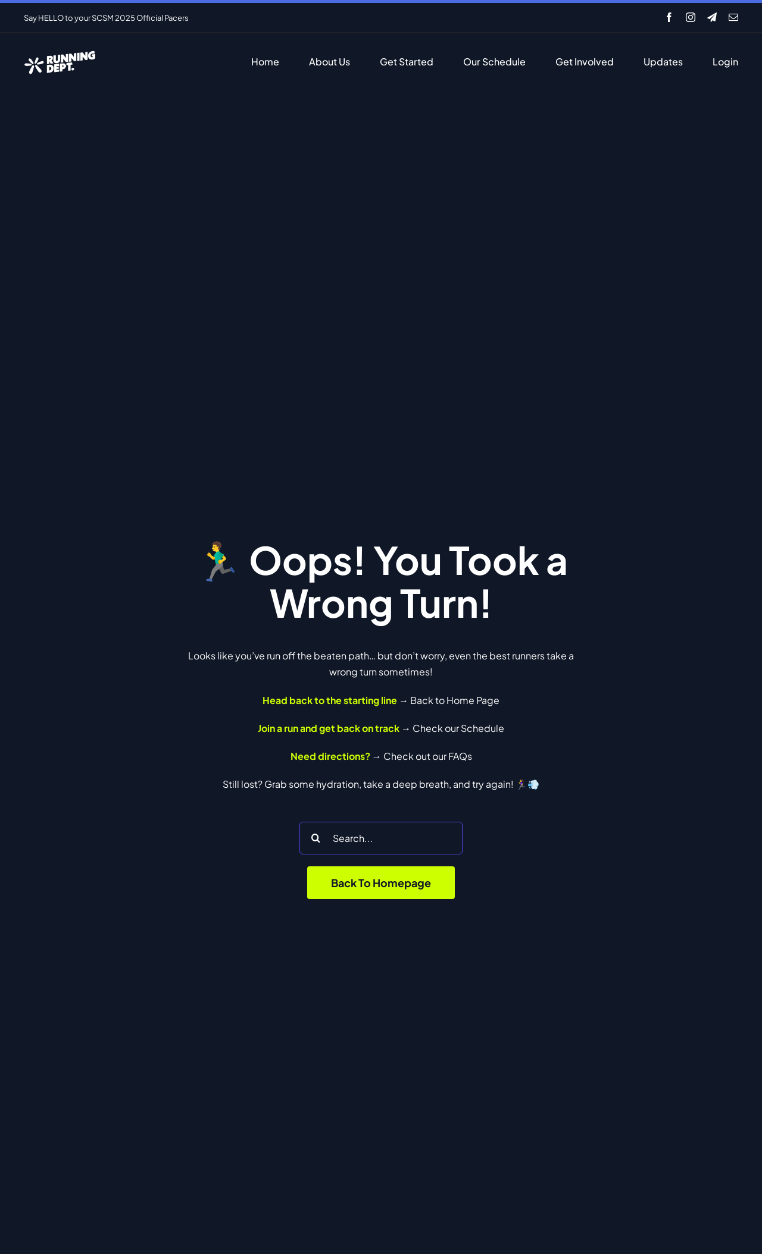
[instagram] (690, 17)
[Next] (357, 17)
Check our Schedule (458, 728)
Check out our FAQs (427, 756)
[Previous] (343, 17)
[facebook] (669, 17)
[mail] (733, 17)
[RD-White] (60, 53)
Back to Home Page (454, 700)
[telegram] (712, 17)
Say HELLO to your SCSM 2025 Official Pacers (106, 18)
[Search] (315, 838)
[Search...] (381, 838)
